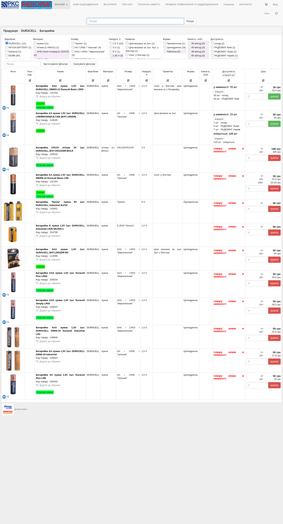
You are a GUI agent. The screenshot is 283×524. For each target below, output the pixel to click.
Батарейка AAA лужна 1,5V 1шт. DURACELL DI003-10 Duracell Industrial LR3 (60, 331)
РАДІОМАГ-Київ (223, 47)
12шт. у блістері (137, 54)
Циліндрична (175, 47)
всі (229, 75)
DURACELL (28, 30)
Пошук (190, 21)
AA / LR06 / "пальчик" (86, 47)
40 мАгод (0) (196, 47)
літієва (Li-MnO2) (46, 47)
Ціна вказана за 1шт (140, 43)
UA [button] (267, 13)
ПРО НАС (127, 4)
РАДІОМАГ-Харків (224, 55)
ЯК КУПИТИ (110, 4)
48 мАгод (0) (196, 51)
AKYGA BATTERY (18, 47)
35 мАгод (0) (196, 43)
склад (217, 43)
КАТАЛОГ (61, 4)
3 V (115, 47)
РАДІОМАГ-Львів (223, 51)
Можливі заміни (45, 107)
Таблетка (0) (172, 51)
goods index (20, 409)
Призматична (174, 43)
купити (274, 96)
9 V (115, 51)
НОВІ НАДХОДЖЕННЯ (85, 4)
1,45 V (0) (116, 55)
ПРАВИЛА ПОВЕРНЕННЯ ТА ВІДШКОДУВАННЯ (191, 4)
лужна (41, 43)
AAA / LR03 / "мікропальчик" (88, 53)
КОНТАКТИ (245, 4)
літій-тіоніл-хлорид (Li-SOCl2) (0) (51, 53)
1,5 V (116, 43)
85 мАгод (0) (196, 55)
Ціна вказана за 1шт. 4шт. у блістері (142, 49)
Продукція (10, 30)
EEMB (13, 55)
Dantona (13, 51)
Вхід (275, 4)
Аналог (40, 103)
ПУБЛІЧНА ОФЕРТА (149, 4)
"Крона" (79, 43)
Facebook (229, 4)
